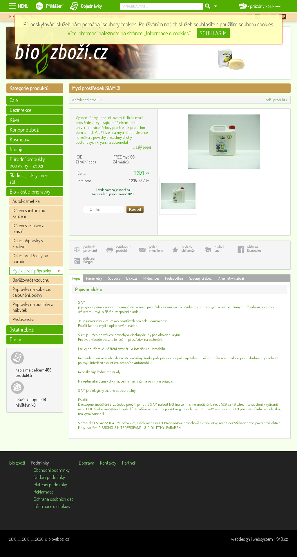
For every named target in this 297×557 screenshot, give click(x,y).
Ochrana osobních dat (53, 499)
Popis (76, 278)
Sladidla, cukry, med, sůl (29, 178)
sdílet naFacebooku (254, 249)
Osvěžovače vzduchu (30, 280)
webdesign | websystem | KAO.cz (259, 539)
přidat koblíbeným (189, 249)
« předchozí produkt (87, 99)
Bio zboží (17, 463)
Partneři (129, 463)
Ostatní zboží (22, 329)
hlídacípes (219, 249)
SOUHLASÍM (213, 33)
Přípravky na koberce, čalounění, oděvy (31, 292)
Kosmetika (20, 139)
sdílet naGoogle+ (89, 260)
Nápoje (16, 149)
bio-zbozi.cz (58, 539)
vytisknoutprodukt (123, 249)
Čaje (14, 100)
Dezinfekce (21, 110)
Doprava (86, 463)
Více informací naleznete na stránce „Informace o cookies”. (129, 33)
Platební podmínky (50, 484)
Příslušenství (23, 319)
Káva (14, 120)
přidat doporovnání (90, 249)
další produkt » (276, 99)
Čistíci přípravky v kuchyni (27, 243)
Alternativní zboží (231, 278)
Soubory (114, 278)
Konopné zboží (24, 129)
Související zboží (200, 278)
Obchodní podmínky (52, 470)
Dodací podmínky (49, 477)
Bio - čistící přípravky (30, 191)
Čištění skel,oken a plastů (28, 228)
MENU (23, 6)
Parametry (94, 278)
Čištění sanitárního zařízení (28, 213)
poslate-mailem (156, 249)
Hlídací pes (151, 278)
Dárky (15, 339)
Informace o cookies (52, 506)
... (142, 147)
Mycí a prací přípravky (31, 271)
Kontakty (108, 463)
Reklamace (43, 492)
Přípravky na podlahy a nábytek (32, 307)
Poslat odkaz (174, 278)
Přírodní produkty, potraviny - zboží (28, 162)
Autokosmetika (26, 201)
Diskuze (131, 278)
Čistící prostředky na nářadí (30, 258)
